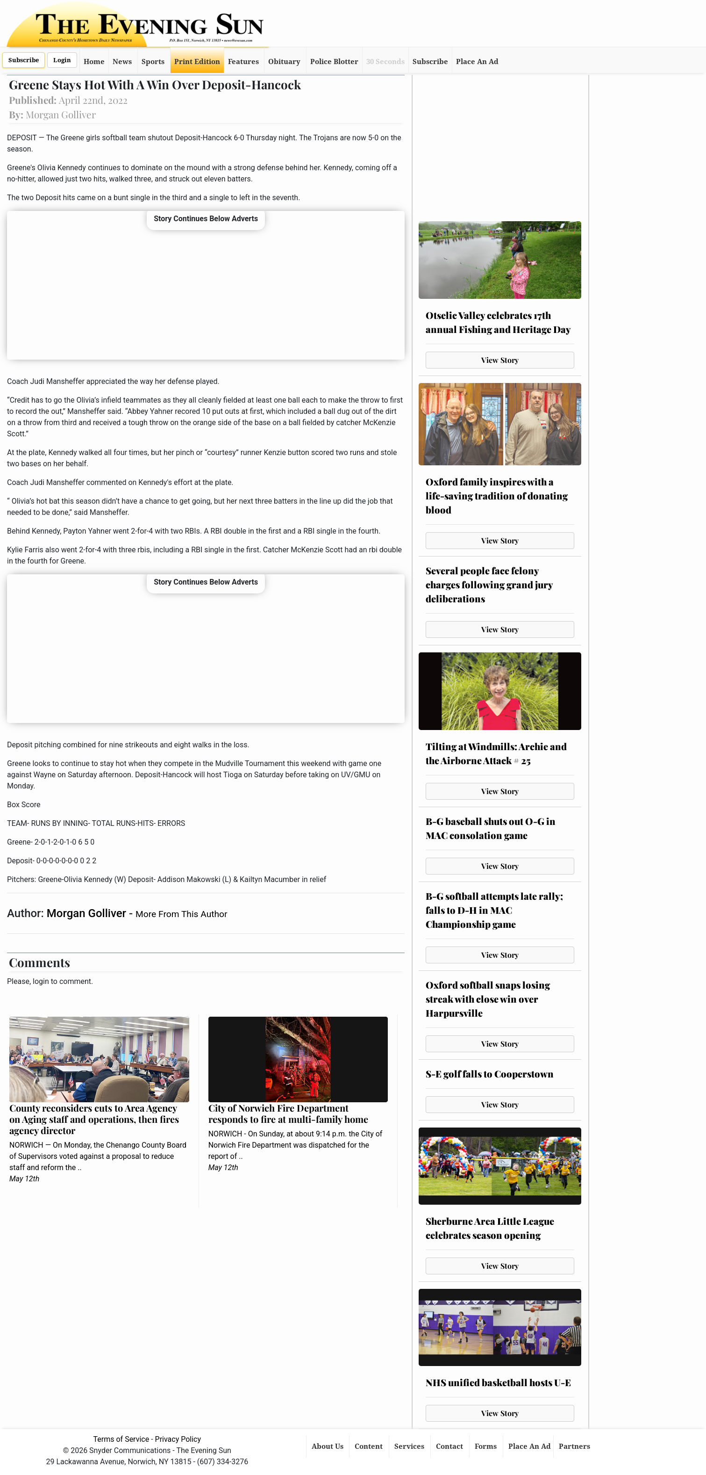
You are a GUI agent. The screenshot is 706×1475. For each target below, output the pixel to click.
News (122, 62)
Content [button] (370, 1446)
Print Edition (197, 62)
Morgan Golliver (88, 913)
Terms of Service (121, 1439)
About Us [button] (328, 1446)
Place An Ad (477, 62)
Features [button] (243, 62)
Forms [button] (487, 1446)
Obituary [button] (284, 62)
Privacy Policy (178, 1439)
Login (62, 60)
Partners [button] (575, 1446)
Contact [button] (450, 1446)
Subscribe (23, 60)
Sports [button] (153, 62)
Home (94, 62)
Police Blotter (334, 62)
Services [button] (410, 1446)
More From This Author (181, 914)
